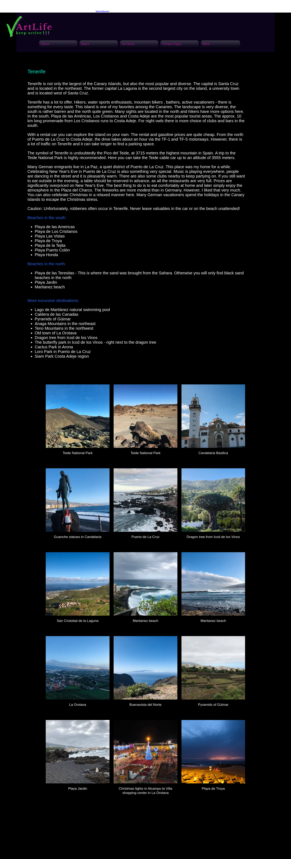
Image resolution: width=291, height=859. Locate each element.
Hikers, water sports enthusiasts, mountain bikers (118, 102)
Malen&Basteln (102, 11)
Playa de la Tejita (50, 245)
